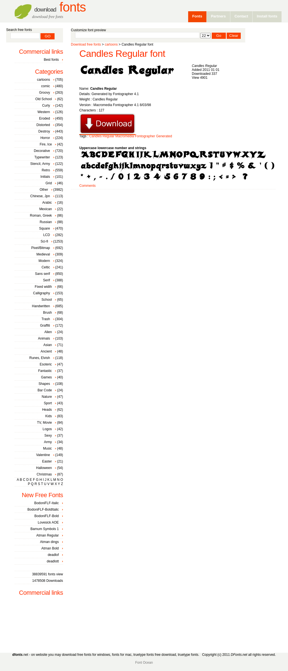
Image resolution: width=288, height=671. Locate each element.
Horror (45, 138)
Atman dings (49, 542)
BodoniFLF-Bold (46, 516)
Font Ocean (144, 663)
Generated (164, 136)
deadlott (53, 561)
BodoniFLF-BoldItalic (43, 509)
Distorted (43, 125)
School (47, 300)
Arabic (47, 203)
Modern (44, 261)
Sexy (48, 435)
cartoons (111, 44)
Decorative (42, 151)
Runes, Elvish (39, 358)
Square (44, 228)
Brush (47, 313)
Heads (47, 410)
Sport (48, 403)
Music (47, 448)
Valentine (43, 455)
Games (46, 377)
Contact (241, 16)
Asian (47, 345)
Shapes (44, 384)
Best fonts (51, 60)
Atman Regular (47, 535)
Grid (49, 183)
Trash (45, 319)
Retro (46, 170)
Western (43, 112)
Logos (47, 429)
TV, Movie (44, 423)
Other (44, 190)
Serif (46, 280)
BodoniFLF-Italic (46, 503)
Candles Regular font (122, 53)
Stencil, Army (40, 164)
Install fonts (267, 16)
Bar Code (45, 390)
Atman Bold (50, 548)
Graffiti (45, 325)
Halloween (44, 468)
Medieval (43, 254)
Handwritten (41, 306)
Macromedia (124, 136)
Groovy (44, 93)
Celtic (46, 267)
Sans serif (42, 274)
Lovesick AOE (48, 522)
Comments (87, 186)
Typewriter (42, 157)
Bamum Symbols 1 (44, 529)
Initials (45, 177)
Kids (48, 416)
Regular (108, 136)
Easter (47, 461)
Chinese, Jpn (40, 196)
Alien (48, 332)
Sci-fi (44, 241)
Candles (95, 136)
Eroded (44, 118)
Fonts (60, 7)
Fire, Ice (46, 144)
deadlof (53, 555)
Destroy (44, 131)
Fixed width (43, 287)
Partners (218, 16)
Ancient (46, 351)
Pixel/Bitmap (40, 248)
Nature (47, 397)
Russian (46, 222)
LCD (46, 235)
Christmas (44, 474)
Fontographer (145, 136)
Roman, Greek (41, 215)
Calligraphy (41, 293)
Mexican (45, 209)
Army (48, 442)
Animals (44, 338)
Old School (43, 99)
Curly (46, 105)
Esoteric (46, 364)
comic (45, 86)
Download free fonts (86, 44)
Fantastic (45, 371)
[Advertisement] (173, 207)
